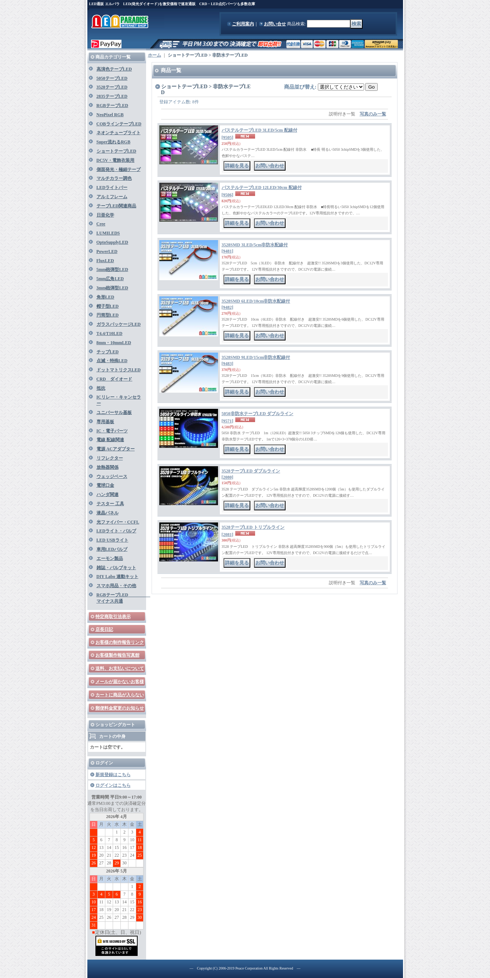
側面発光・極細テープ (119, 169)
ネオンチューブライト (119, 132)
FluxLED (105, 260)
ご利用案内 (243, 23)
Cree (101, 223)
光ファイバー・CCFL (118, 522)
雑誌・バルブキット (116, 567)
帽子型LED (108, 306)
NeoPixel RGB (110, 114)
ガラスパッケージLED (119, 324)
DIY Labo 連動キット (117, 576)
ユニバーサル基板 (114, 412)
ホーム (154, 55)
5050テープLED (112, 78)
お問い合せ (275, 23)
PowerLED (107, 251)
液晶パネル (108, 512)
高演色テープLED (114, 69)
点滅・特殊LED (112, 360)
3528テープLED (112, 87)
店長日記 (104, 629)
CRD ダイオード (115, 379)
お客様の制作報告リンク (119, 642)
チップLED (108, 351)
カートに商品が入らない (119, 694)
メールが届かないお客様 (119, 681)
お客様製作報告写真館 (117, 655)
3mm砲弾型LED (112, 287)
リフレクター (110, 458)
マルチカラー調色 (114, 178)
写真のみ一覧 (373, 114)
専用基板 (105, 421)
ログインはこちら (113, 785)
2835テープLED (112, 96)
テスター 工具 (110, 503)
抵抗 (101, 388)
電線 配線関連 (110, 439)
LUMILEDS (108, 233)
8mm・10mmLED (114, 342)
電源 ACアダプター (116, 448)
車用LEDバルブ (112, 549)
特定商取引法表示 (113, 616)
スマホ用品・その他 (116, 585)
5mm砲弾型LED (112, 269)
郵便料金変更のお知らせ (119, 708)
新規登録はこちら (113, 774)
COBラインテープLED (119, 123)
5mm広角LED (110, 278)
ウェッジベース (112, 476)
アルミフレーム (112, 196)
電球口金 (105, 485)
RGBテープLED (112, 105)
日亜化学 (105, 215)
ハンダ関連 (108, 494)
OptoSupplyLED (112, 242)
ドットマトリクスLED (119, 369)
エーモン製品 (110, 558)
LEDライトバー (112, 187)
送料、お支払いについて (119, 668)
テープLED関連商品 (117, 205)
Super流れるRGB (114, 141)
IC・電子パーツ (112, 430)
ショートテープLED (117, 151)
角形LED (106, 297)
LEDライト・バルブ (117, 530)
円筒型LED (108, 315)
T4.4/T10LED (110, 333)
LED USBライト (112, 540)
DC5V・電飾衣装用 (116, 160)
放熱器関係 (108, 467)
